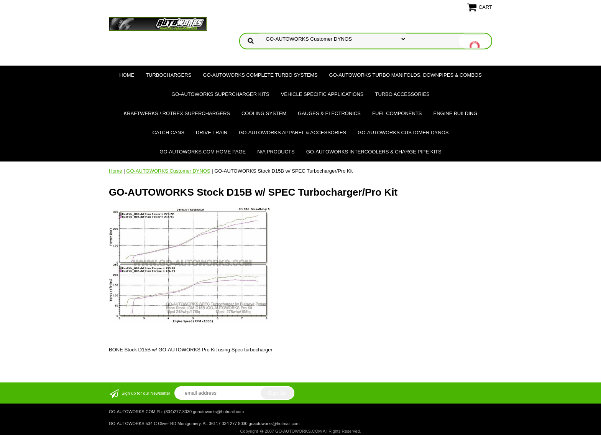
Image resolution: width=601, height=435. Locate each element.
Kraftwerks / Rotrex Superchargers (177, 113)
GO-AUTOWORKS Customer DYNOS (403, 132)
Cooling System (263, 113)
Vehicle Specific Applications (322, 94)
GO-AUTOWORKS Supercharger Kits (220, 94)
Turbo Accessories (402, 94)
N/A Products (276, 152)
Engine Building (456, 113)
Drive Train (211, 132)
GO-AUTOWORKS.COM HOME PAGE (202, 152)
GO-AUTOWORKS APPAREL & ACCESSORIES (292, 132)
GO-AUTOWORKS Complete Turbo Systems (260, 75)
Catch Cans (169, 132)
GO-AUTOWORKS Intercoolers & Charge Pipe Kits (374, 152)
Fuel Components (397, 113)
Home (126, 75)
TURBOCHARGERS (168, 75)
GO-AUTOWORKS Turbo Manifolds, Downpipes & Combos (405, 75)
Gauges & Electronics (329, 113)
